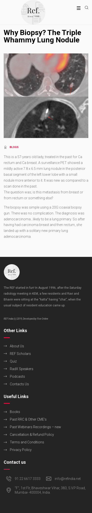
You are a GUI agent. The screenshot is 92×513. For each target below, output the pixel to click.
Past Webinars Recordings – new (35, 427)
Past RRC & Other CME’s (28, 419)
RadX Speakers (21, 369)
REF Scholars (20, 354)
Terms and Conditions (27, 442)
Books (15, 412)
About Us (17, 346)
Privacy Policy (21, 450)
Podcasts (17, 376)
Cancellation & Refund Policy (32, 435)
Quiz (13, 361)
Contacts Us (19, 384)
